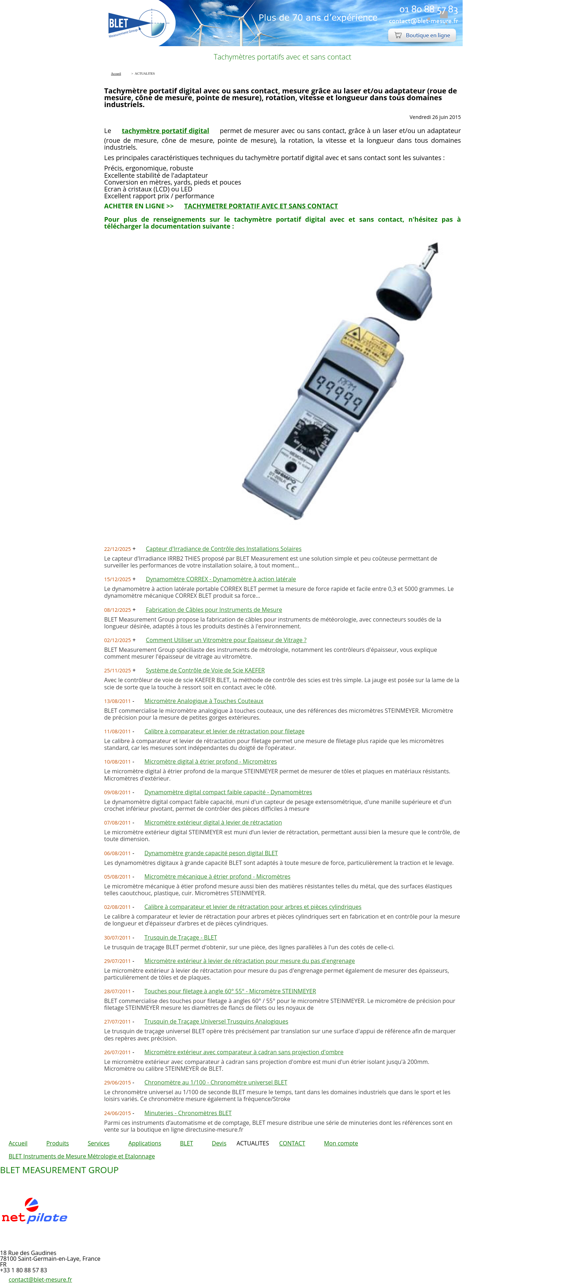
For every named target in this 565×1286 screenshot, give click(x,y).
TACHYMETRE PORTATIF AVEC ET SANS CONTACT (261, 206)
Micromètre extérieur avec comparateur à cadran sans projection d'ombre (244, 1052)
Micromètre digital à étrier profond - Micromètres (210, 761)
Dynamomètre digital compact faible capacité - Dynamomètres (228, 792)
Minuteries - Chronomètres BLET (188, 1113)
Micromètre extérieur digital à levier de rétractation (213, 822)
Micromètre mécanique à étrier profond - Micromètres (217, 876)
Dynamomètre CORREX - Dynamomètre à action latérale (221, 579)
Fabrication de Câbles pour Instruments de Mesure (214, 610)
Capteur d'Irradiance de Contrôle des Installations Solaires (224, 549)
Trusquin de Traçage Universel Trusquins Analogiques (216, 1021)
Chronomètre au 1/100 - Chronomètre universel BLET (216, 1082)
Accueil (18, 1143)
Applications (144, 1143)
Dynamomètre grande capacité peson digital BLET (211, 853)
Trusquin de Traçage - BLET (180, 937)
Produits (57, 1143)
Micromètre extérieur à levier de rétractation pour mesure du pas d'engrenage (249, 961)
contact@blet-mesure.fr (40, 1279)
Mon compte (341, 1143)
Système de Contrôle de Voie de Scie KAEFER (205, 670)
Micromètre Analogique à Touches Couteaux (203, 701)
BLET (186, 1143)
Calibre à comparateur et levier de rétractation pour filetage (224, 731)
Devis (219, 1143)
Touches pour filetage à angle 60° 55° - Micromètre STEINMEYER (230, 991)
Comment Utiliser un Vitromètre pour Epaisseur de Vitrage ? (226, 640)
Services (99, 1143)
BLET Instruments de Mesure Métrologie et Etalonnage (82, 1156)
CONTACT (292, 1143)
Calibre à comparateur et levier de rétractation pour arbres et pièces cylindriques (252, 907)
